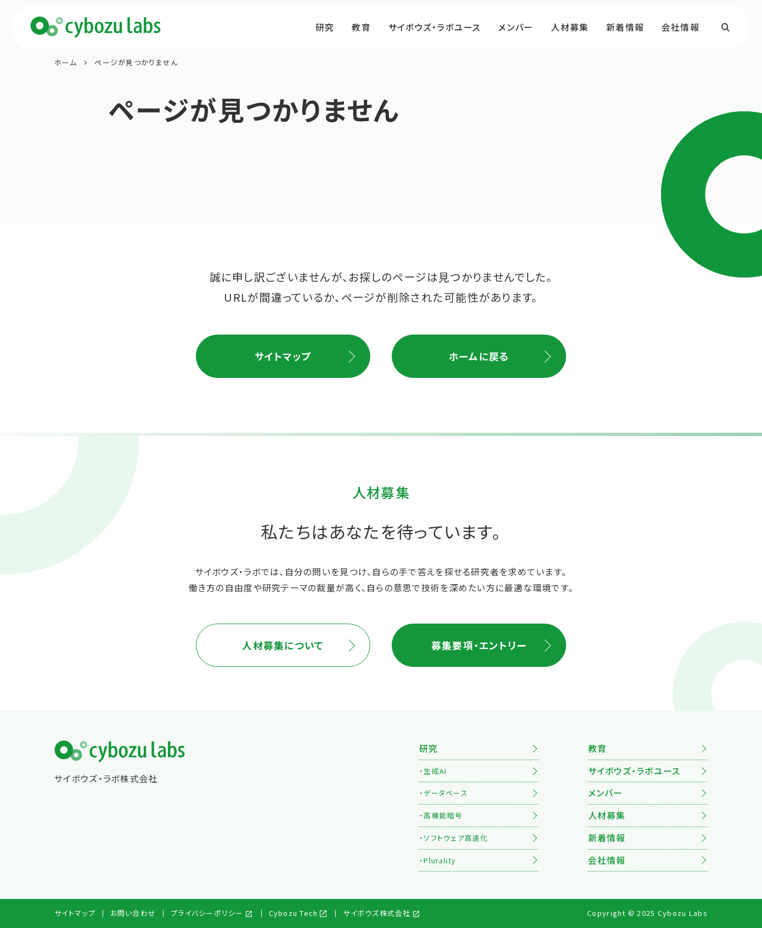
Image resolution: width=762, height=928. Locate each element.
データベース (446, 793)
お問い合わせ (133, 913)
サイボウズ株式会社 (376, 913)
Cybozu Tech (293, 913)
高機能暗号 (443, 815)
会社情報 (680, 27)
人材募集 (570, 27)
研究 (325, 27)
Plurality (440, 860)
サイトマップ (283, 356)
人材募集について (283, 645)
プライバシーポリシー (207, 913)
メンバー (515, 27)
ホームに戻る (479, 356)
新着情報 (625, 27)
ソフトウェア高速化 (456, 838)
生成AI (435, 771)
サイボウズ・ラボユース (434, 27)
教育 (361, 27)
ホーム (65, 62)
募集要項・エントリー (479, 645)
